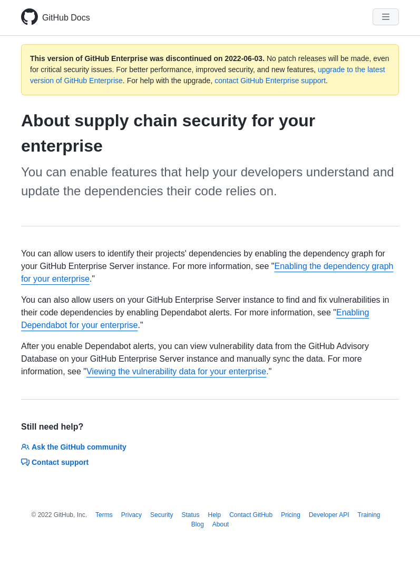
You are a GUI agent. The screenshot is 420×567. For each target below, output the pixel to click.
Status (190, 515)
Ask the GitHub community (73, 447)
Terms (104, 515)
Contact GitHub (250, 515)
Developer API (329, 515)
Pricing (290, 515)
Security (161, 515)
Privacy (131, 515)
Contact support (55, 462)
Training (369, 515)
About (220, 524)
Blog (197, 524)
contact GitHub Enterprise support (270, 80)
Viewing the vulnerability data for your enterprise (176, 371)
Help (214, 515)
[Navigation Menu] (386, 16)
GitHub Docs (66, 17)
